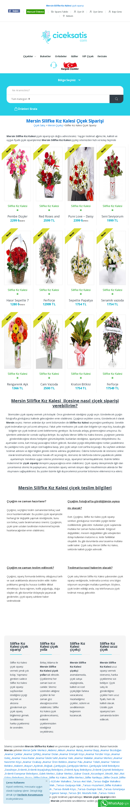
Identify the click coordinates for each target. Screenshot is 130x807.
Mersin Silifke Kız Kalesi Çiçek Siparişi (65, 121)
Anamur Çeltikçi (33, 754)
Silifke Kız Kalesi (58, 777)
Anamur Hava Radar (23, 758)
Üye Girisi (96, 11)
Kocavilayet (98, 773)
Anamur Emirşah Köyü (72, 754)
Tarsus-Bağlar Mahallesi (106, 781)
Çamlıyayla (60, 765)
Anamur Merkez (103, 758)
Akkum (62, 750)
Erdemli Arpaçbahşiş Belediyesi (46, 769)
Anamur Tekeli (92, 762)
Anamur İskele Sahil (47, 758)
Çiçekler (28, 56)
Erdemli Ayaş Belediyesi (78, 769)
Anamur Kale (66, 758)
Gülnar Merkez (64, 773)
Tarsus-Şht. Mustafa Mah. (83, 793)
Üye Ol (79, 11)
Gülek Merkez (47, 773)
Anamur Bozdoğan (111, 750)
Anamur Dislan (50, 754)
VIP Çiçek (88, 56)
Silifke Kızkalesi (113, 785)
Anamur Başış (92, 750)
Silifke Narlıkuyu (94, 777)
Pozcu (29, 777)
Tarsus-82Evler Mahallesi (57, 781)
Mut (116, 773)
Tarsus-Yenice (107, 793)
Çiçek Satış (39, 125)
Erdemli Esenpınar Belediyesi (22, 773)
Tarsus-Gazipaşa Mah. (69, 785)
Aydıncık (39, 765)
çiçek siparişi (65, 5)
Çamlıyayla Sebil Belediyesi (104, 765)
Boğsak (48, 765)
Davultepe (11, 769)
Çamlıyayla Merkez (78, 765)
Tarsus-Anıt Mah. (83, 781)
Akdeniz (52, 750)
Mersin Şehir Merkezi (35, 750)
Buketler (45, 56)
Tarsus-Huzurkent (93, 785)
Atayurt (28, 765)
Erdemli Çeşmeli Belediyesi (108, 769)
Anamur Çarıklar (14, 754)
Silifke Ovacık (111, 777)
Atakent (19, 765)
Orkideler (61, 56)
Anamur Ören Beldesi (55, 762)
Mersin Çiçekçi (55, 125)
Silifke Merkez (76, 777)
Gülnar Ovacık (82, 773)
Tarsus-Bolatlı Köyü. (65, 789)
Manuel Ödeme (35, 11)
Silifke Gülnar (41, 777)
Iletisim (67, 16)
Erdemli (22, 769)
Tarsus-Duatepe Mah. (90, 789)
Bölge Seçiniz (67, 80)
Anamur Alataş (75, 750)
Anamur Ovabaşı (32, 762)
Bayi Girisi (115, 11)
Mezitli (109, 773)
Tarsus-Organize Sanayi (54, 793)
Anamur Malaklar (84, 758)
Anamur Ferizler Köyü (98, 754)
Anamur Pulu (75, 762)
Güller (74, 56)
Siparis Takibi (59, 11)
